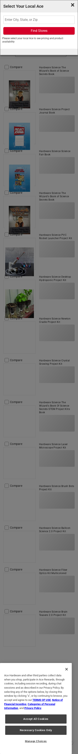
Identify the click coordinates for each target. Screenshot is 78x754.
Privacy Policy (32, 708)
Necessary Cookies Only (36, 730)
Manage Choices (36, 741)
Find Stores (39, 31)
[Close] (66, 669)
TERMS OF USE (41, 700)
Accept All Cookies (35, 718)
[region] (36, 708)
